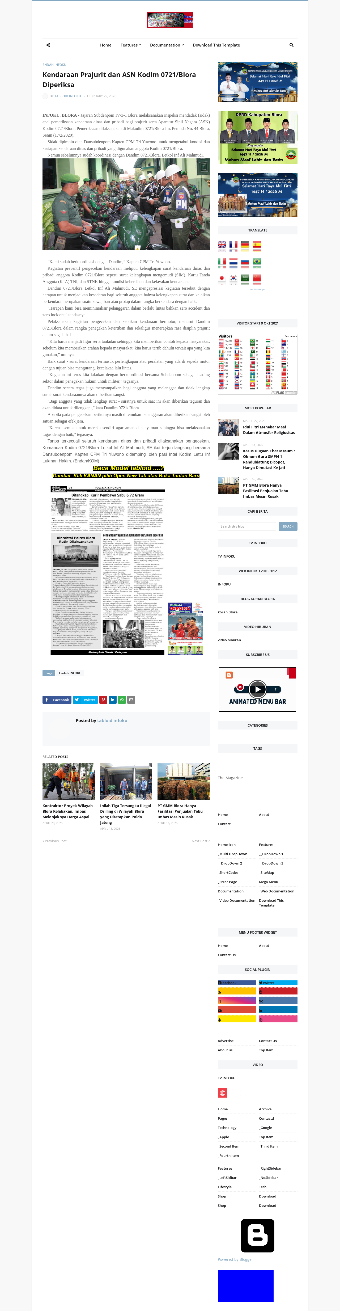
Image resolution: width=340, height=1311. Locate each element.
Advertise (225, 1040)
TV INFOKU (227, 556)
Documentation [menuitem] (165, 45)
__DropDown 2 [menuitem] (230, 863)
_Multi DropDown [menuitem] (232, 853)
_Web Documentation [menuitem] (276, 891)
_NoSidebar (268, 1177)
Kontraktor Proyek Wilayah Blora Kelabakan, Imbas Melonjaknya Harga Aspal (67, 811)
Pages (222, 1118)
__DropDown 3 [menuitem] (271, 863)
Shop (222, 1196)
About (264, 814)
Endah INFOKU (54, 64)
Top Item (266, 1050)
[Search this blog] (247, 526)
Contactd (266, 1118)
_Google (265, 1127)
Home (223, 814)
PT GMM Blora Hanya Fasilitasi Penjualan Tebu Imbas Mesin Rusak (180, 811)
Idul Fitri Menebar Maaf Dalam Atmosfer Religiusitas (269, 429)
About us (225, 1050)
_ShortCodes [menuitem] (228, 872)
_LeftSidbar (227, 1177)
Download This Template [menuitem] (216, 45)
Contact (224, 823)
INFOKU (224, 584)
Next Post (199, 840)
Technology (227, 1127)
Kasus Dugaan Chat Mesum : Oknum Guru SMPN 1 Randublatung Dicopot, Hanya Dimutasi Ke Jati (269, 459)
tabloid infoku (67, 96)
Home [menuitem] (106, 45)
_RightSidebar (270, 1168)
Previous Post (56, 840)
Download (267, 1196)
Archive (265, 1109)
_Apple (223, 1137)
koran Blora (228, 612)
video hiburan (229, 640)
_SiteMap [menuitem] (266, 872)
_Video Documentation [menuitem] (236, 900)
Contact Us (227, 954)
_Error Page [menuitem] (227, 881)
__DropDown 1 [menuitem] (271, 853)
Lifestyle (225, 1186)
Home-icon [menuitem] (227, 844)
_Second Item (228, 1146)
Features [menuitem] (129, 45)
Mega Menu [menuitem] (268, 881)
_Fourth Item (228, 1155)
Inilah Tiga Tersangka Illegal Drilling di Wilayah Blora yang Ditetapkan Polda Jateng (125, 814)
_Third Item (268, 1146)
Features (225, 1168)
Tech (262, 1186)
